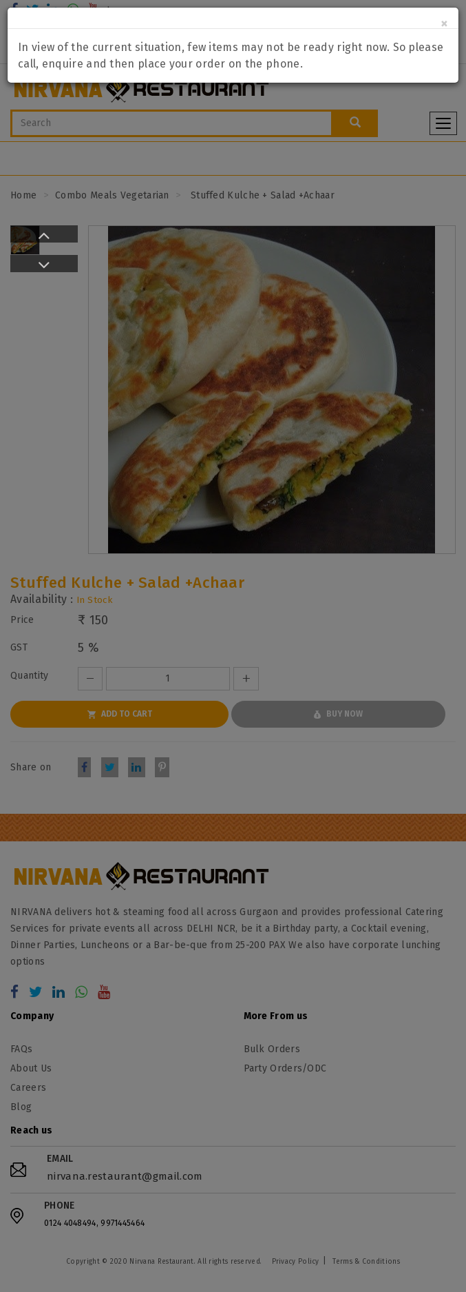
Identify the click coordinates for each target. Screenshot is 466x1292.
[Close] (444, 24)
